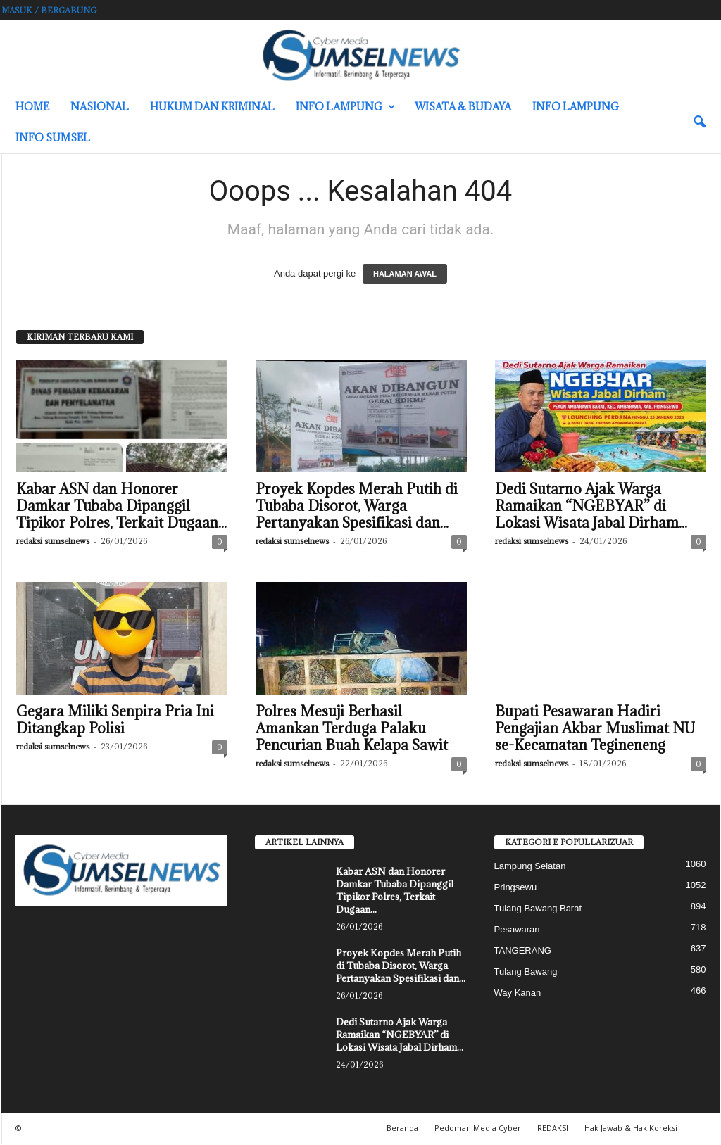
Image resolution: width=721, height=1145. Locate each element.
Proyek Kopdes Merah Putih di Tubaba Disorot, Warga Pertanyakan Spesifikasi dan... (357, 506)
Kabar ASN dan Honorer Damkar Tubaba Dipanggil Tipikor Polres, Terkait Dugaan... (121, 506)
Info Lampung (345, 106)
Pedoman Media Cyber (477, 1127)
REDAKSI (552, 1127)
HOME (32, 106)
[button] (699, 122)
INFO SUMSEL (52, 137)
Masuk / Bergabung (48, 10)
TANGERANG (522, 950)
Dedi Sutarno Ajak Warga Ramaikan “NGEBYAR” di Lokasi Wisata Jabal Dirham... (591, 506)
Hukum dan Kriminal (212, 106)
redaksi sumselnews (52, 541)
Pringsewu (515, 887)
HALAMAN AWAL (405, 274)
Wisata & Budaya (463, 106)
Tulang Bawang (526, 971)
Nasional (99, 106)
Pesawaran (517, 929)
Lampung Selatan (530, 866)
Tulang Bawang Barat (538, 908)
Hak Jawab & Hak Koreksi (630, 1127)
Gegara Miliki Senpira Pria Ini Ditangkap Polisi (115, 720)
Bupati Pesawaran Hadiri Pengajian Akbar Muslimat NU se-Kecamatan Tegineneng (595, 728)
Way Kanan (517, 992)
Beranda (402, 1127)
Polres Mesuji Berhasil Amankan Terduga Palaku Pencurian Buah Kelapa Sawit (353, 728)
